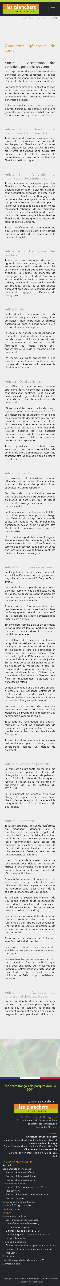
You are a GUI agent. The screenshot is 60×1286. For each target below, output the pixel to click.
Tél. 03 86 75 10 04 (47, 1127)
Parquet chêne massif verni (21, 1180)
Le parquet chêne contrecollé (19, 1202)
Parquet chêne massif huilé (21, 1176)
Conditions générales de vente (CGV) (23, 1260)
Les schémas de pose (18, 1227)
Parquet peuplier (15, 1198)
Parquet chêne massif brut (20, 1173)
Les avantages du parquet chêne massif (28, 1235)
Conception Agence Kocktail (30, 1282)
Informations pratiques (15, 1216)
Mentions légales (12, 1264)
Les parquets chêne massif (17, 1169)
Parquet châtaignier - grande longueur (27, 1195)
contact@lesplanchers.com (43, 1124)
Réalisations (9, 1256)
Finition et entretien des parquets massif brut (31, 1245)
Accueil (24, 18)
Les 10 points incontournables (23, 1220)
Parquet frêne (13, 1191)
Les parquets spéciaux (15, 1184)
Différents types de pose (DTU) (23, 1231)
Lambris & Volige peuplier (17, 1205)
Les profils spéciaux (17, 1238)
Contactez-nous (11, 1209)
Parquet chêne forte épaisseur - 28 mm (27, 1187)
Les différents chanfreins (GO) (22, 1224)
